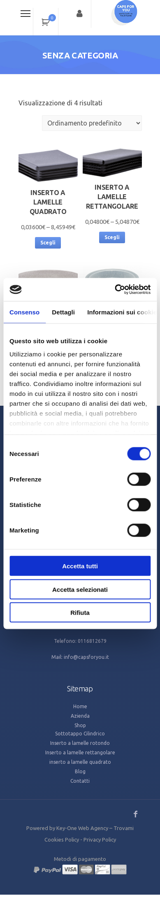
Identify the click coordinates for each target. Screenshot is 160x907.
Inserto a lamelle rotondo (80, 743)
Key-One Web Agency (82, 828)
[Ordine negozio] (92, 123)
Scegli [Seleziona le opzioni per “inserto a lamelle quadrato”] (48, 242)
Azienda (80, 716)
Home (80, 706)
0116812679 (92, 641)
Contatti (80, 781)
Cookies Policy (61, 839)
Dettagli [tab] (63, 311)
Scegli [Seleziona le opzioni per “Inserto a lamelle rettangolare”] (112, 237)
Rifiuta (80, 612)
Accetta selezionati (80, 589)
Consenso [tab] (24, 311)
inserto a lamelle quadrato (80, 762)
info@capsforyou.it (86, 657)
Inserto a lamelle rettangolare (80, 752)
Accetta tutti (80, 566)
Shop (80, 725)
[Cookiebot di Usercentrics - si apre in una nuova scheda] (115, 289)
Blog (80, 771)
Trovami (124, 828)
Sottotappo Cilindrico (80, 733)
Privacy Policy (99, 839)
